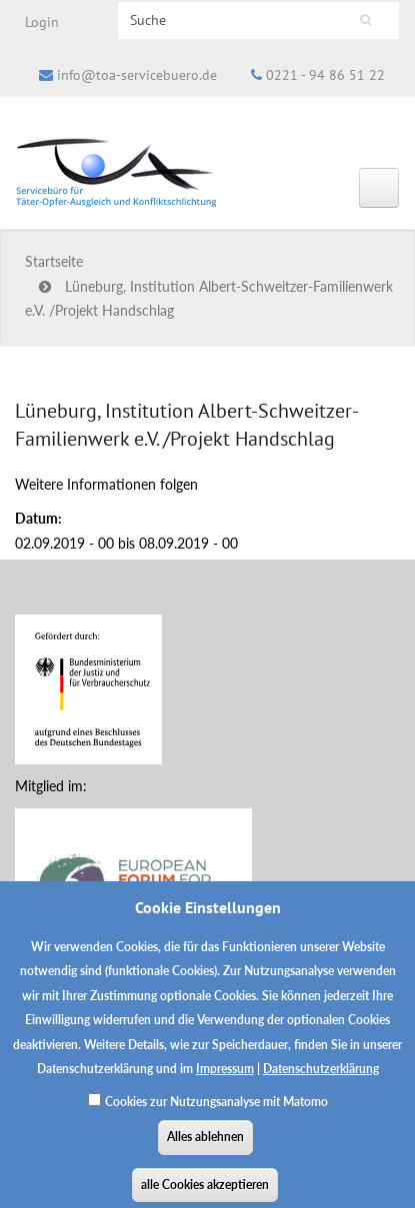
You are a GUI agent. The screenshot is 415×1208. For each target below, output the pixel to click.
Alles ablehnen (205, 1148)
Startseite (54, 261)
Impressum (225, 1080)
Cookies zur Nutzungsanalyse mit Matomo (216, 1112)
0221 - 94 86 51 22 (325, 75)
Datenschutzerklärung (321, 1080)
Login (42, 22)
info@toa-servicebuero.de (137, 75)
